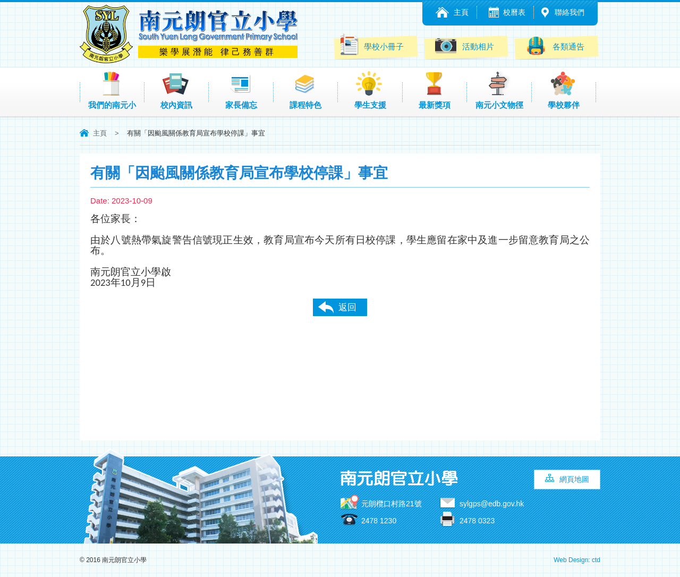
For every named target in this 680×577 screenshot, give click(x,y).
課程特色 (305, 90)
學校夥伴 (564, 90)
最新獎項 (434, 90)
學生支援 (370, 90)
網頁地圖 (574, 479)
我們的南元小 (112, 90)
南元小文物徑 (499, 90)
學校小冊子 (371, 44)
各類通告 (554, 45)
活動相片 (464, 45)
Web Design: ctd (577, 560)
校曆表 (514, 12)
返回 (347, 307)
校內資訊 (176, 90)
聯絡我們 (569, 12)
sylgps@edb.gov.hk (492, 503)
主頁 (461, 12)
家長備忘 (241, 90)
